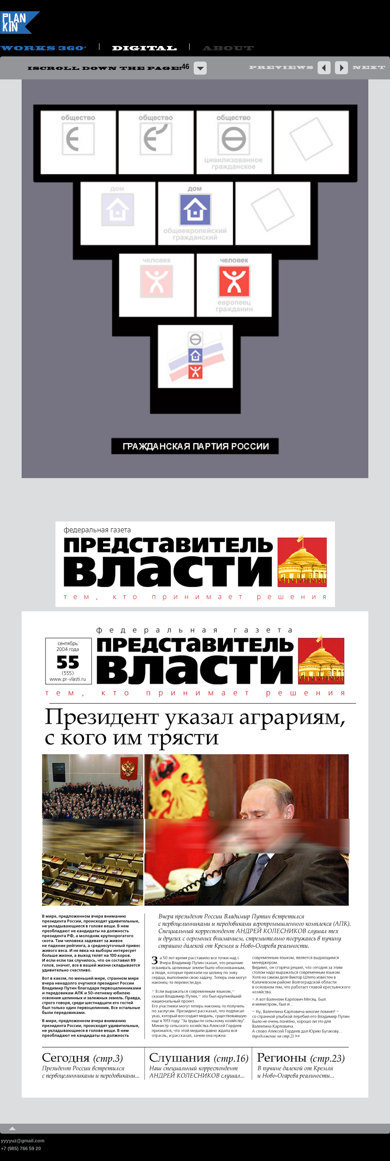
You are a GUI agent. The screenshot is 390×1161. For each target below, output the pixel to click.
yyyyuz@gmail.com (23, 1140)
